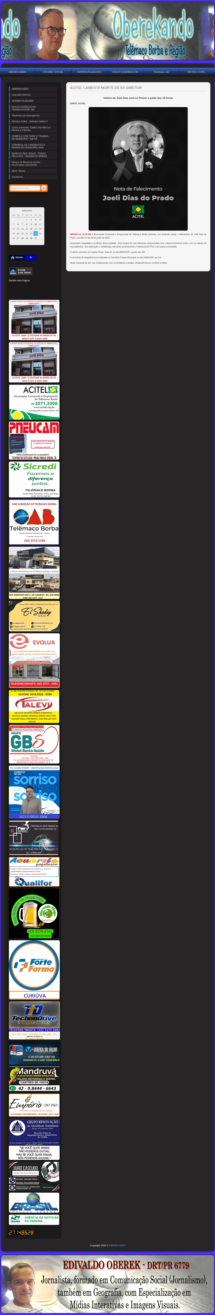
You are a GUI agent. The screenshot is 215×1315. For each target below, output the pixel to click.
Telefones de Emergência (161, 72)
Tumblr (38, 286)
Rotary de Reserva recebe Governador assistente (26, 163)
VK (31, 293)
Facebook (11, 286)
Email (51, 293)
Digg (44, 286)
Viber (44, 293)
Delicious (18, 293)
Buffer (24, 293)
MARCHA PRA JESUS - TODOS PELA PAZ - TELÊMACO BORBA (29, 155)
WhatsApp (38, 293)
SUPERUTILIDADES (89, 72)
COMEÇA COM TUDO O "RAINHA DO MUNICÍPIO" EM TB (30, 137)
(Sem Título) (18, 171)
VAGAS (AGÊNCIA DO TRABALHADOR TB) (125, 72)
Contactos (17, 177)
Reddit (51, 286)
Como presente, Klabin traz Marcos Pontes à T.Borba (31, 129)
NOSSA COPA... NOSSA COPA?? (30, 121)
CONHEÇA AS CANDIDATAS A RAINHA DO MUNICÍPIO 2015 (28, 146)
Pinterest (24, 286)
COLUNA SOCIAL (53, 72)
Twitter (18, 286)
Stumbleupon (11, 293)
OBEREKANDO (20, 89)
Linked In (31, 286)
